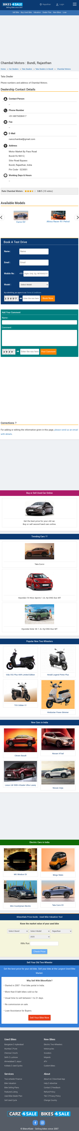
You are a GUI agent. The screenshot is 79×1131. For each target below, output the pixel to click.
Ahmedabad (9, 1061)
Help (46, 1083)
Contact (47, 1087)
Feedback (56, 1087)
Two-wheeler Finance (13, 1079)
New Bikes (57, 12)
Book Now (48, 298)
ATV (45, 1061)
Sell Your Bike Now (39, 1017)
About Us (47, 1079)
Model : (7, 284)
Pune (15, 1048)
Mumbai (7, 1048)
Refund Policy (49, 1092)
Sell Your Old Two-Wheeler (39, 962)
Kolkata (7, 1065)
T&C (45, 1096)
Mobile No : (9, 273)
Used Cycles (17, 1065)
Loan (65, 12)
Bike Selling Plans (11, 1087)
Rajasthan (45, 4)
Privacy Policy (55, 1096)
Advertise (53, 1083)
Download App (59, 1079)
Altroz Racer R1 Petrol (58, 221)
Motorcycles (49, 1048)
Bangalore (8, 1044)
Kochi (15, 1053)
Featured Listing (11, 1092)
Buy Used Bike (26, 12)
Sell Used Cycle (10, 1100)
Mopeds (47, 1057)
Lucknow (14, 1057)
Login (60, 4)
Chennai (7, 1053)
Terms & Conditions (34, 292)
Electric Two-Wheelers (53, 1044)
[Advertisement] (39, 37)
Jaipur (18, 1061)
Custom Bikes (49, 1065)
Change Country (50, 1100)
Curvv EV (20, 222)
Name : (7, 251)
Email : (7, 262)
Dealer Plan (47, 12)
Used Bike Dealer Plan (13, 1096)
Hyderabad (19, 1044)
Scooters (47, 1053)
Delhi (6, 1057)
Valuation (37, 12)
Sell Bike (16, 12)
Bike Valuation (10, 1083)
